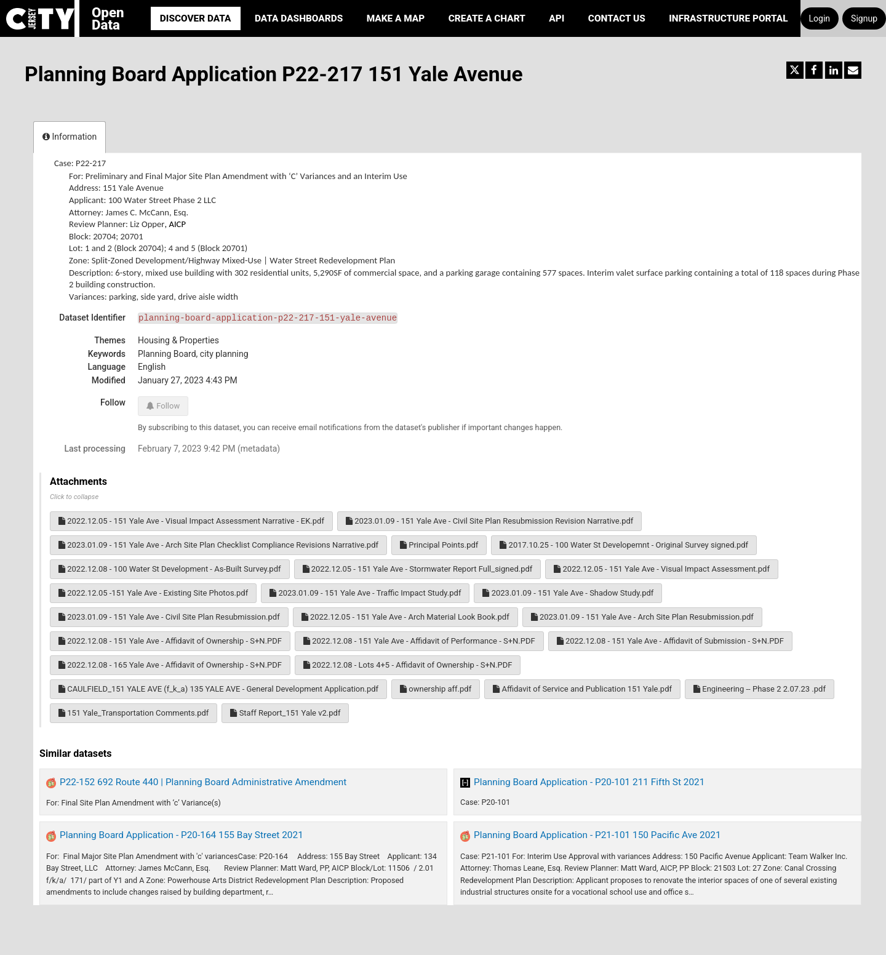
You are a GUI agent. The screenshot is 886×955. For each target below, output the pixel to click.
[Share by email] (852, 70)
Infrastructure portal (728, 18)
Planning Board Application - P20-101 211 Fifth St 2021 (589, 782)
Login (820, 18)
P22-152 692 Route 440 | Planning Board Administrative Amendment (203, 782)
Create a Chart (487, 18)
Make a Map (396, 18)
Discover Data (195, 18)
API (556, 18)
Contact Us (616, 18)
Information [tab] (69, 137)
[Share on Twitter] (795, 70)
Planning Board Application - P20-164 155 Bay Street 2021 (181, 835)
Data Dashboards (299, 18)
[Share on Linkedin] (833, 70)
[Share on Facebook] (814, 70)
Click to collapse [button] (74, 497)
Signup (864, 18)
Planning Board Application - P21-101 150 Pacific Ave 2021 (597, 835)
